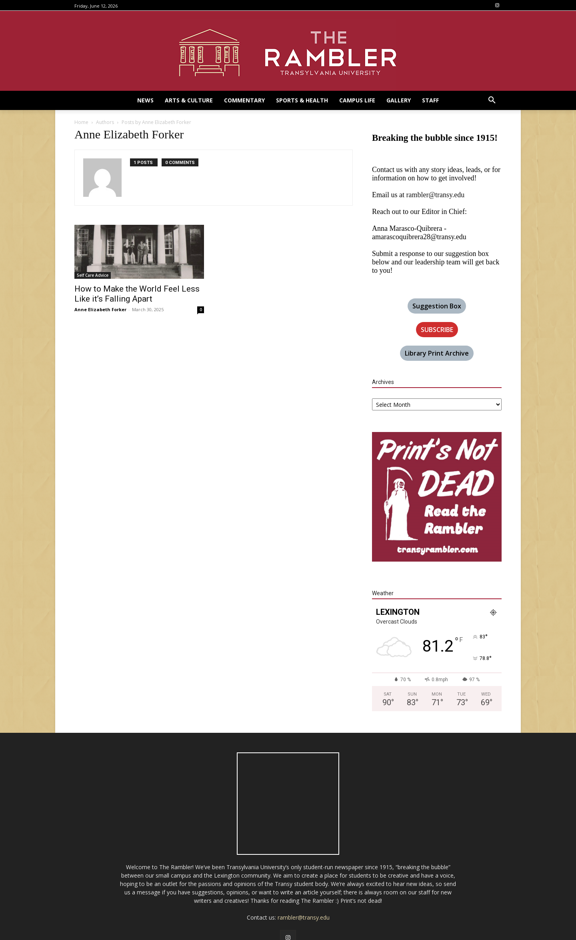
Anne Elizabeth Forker (100, 309)
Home (81, 122)
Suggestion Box (436, 306)
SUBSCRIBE (437, 329)
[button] (492, 100)
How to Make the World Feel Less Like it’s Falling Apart (137, 294)
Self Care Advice (92, 275)
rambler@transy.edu (435, 195)
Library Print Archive (437, 353)
